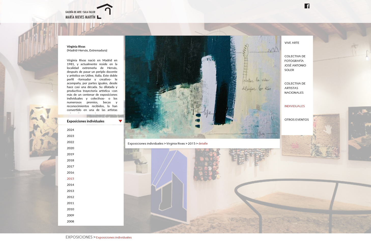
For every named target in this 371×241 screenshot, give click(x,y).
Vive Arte (291, 43)
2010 (70, 209)
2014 (70, 185)
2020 (70, 148)
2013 (70, 191)
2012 (70, 197)
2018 (70, 160)
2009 (70, 215)
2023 (70, 136)
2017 (70, 166)
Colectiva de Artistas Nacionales (295, 88)
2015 (70, 178)
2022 (70, 142)
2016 (70, 172)
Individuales (294, 106)
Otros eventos (296, 119)
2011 (70, 203)
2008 (70, 221)
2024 (70, 130)
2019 (70, 154)
